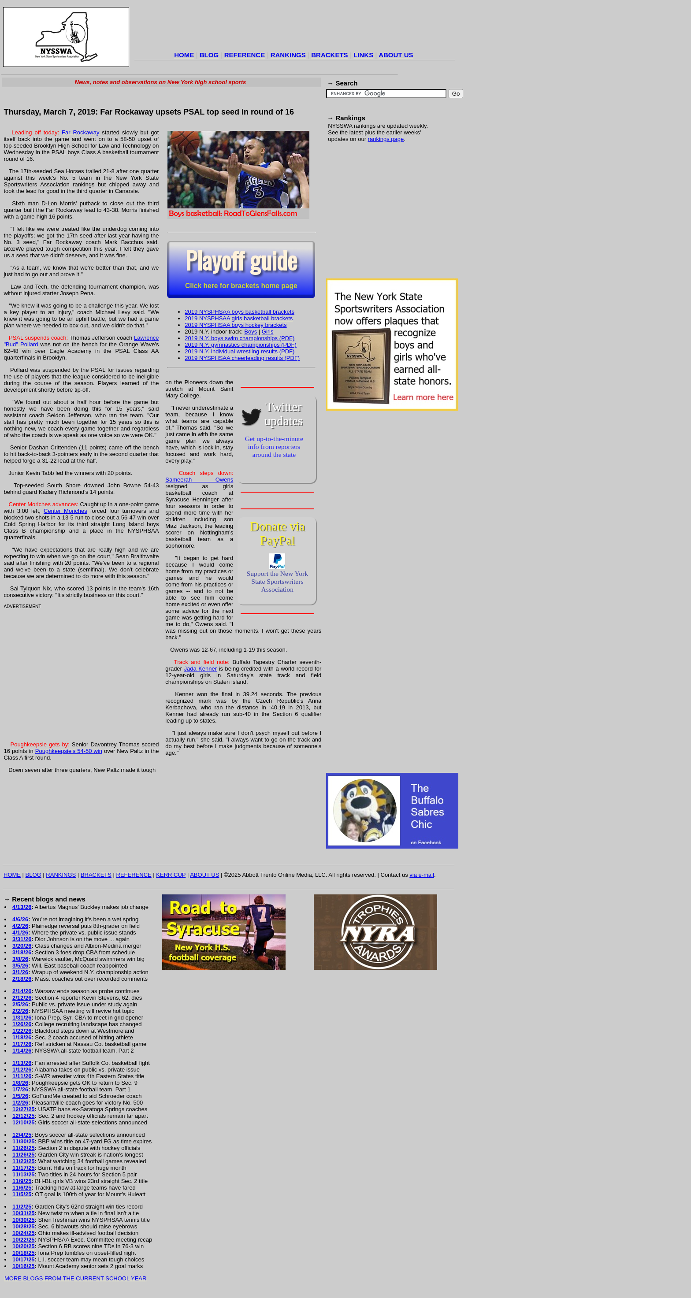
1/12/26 (21, 1069)
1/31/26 (21, 1017)
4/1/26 (20, 932)
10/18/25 (23, 1253)
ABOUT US (396, 55)
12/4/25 (21, 1134)
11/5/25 (21, 1194)
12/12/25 (23, 1116)
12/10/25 (23, 1122)
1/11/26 (21, 1076)
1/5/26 (20, 1096)
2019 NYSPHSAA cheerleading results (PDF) (242, 358)
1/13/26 (21, 1063)
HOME (184, 55)
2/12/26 (21, 997)
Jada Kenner (200, 668)
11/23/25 (23, 1161)
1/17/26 (21, 1044)
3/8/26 (20, 959)
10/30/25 (23, 1219)
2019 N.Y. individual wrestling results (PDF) (239, 351)
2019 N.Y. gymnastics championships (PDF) (240, 344)
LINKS (363, 55)
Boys (250, 331)
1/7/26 (20, 1089)
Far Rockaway (80, 132)
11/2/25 (21, 1206)
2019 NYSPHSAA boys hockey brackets (235, 325)
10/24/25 (23, 1233)
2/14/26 (21, 991)
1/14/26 (21, 1050)
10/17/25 (23, 1259)
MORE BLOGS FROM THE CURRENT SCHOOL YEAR (75, 1278)
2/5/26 (20, 1004)
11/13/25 (23, 1174)
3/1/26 (20, 972)
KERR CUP (171, 875)
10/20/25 (23, 1246)
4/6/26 (20, 919)
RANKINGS (288, 55)
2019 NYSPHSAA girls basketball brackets (239, 318)
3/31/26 (21, 939)
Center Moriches (65, 511)
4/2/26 (20, 926)
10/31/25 (23, 1213)
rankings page (386, 139)
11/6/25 (21, 1187)
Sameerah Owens (199, 479)
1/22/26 (21, 1030)
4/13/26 (21, 907)
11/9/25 (21, 1181)
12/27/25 (23, 1109)
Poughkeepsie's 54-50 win (68, 751)
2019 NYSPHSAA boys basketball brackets (239, 311)
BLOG (209, 55)
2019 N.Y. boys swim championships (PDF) (239, 338)
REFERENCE (244, 55)
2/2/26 (20, 1011)
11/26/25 (23, 1148)
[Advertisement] (294, 28)
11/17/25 (23, 1167)
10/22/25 (23, 1239)
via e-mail (421, 875)
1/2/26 (20, 1102)
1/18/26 (21, 1037)
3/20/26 (21, 945)
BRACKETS (329, 55)
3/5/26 (20, 965)
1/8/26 (20, 1082)
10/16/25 (23, 1266)
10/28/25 (23, 1226)
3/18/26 (21, 952)
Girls (268, 331)
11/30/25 (23, 1141)
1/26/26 (21, 1024)
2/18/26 (21, 978)
